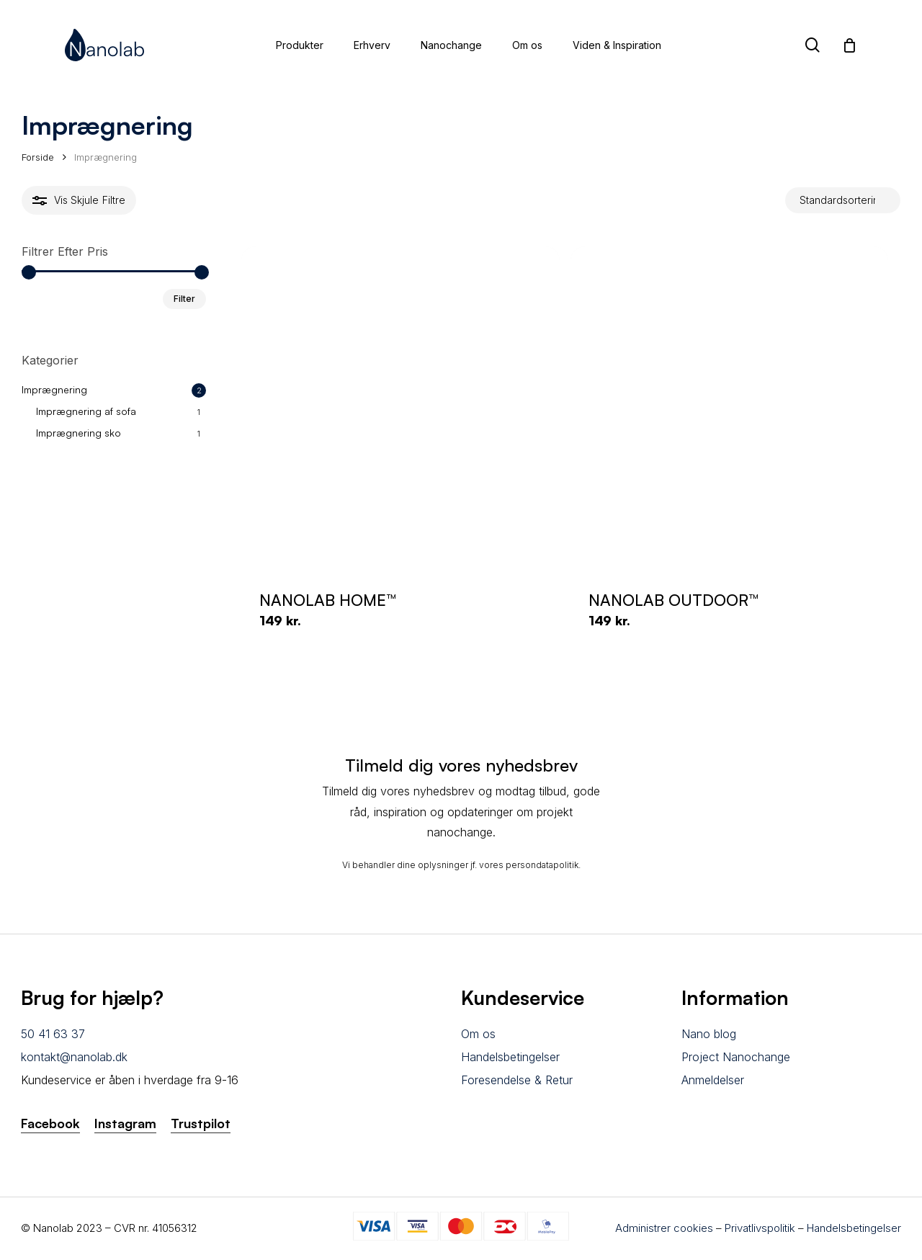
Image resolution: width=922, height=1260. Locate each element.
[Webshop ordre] (842, 200)
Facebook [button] (50, 1123)
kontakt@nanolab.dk (74, 1057)
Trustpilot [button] (200, 1123)
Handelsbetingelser (510, 1057)
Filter (184, 298)
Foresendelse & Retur (517, 1080)
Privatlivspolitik (760, 1228)
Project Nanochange (735, 1057)
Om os (478, 1034)
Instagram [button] (125, 1123)
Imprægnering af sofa (86, 411)
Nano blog (708, 1034)
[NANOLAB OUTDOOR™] (729, 405)
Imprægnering (54, 389)
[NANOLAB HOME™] (400, 405)
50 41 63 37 (53, 1034)
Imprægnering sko (78, 432)
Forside (38, 157)
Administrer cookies (664, 1228)
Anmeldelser (712, 1080)
